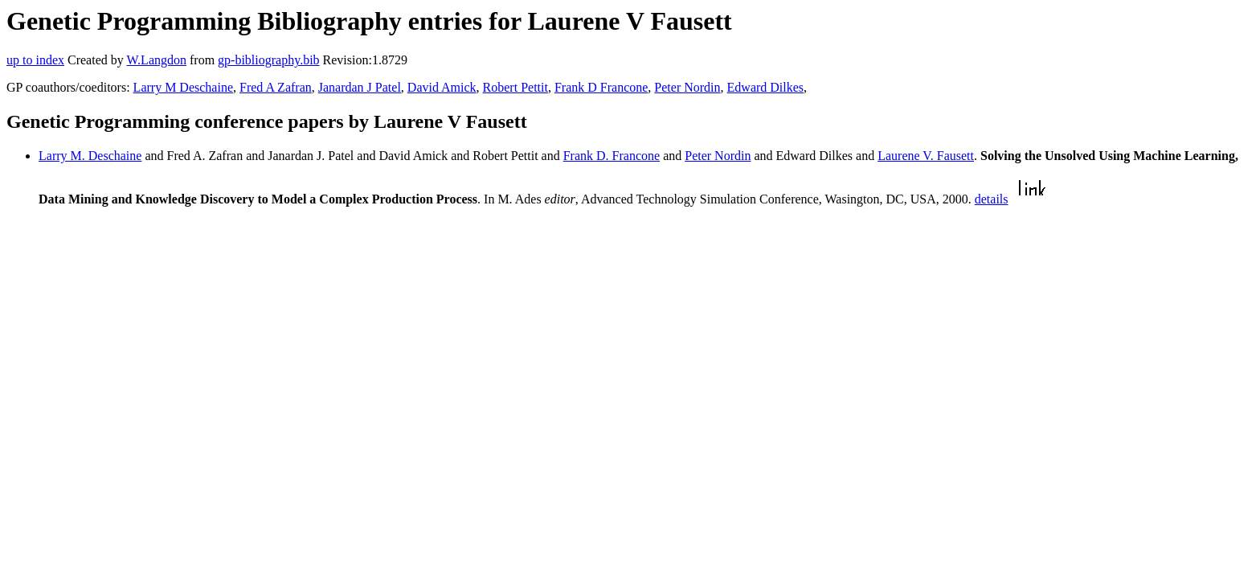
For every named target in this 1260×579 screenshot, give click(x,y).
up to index (35, 60)
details (991, 199)
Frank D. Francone (611, 155)
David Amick (442, 87)
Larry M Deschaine (183, 87)
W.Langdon (156, 60)
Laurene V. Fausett (926, 155)
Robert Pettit (515, 87)
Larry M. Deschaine (90, 155)
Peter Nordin (687, 87)
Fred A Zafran (275, 87)
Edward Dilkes (765, 87)
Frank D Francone (601, 87)
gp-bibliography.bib (269, 60)
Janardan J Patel (359, 87)
